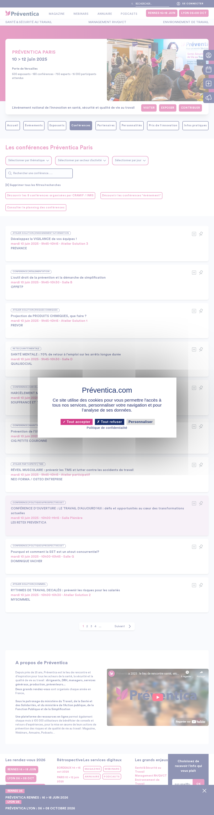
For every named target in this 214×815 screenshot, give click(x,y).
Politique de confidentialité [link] (107, 428)
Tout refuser (109, 422)
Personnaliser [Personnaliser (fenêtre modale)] (141, 422)
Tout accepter (76, 422)
